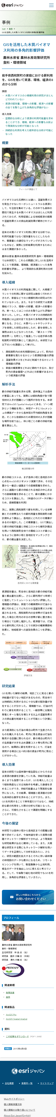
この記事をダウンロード (17, 1036)
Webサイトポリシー (14, 1099)
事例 (11, 29)
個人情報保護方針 (13, 1104)
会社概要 (9, 1083)
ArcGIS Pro (11, 1014)
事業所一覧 (27, 1083)
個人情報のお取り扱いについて (19, 1110)
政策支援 (10, 992)
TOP (4, 29)
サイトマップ (47, 1083)
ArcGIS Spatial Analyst (16, 1019)
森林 (8, 997)
